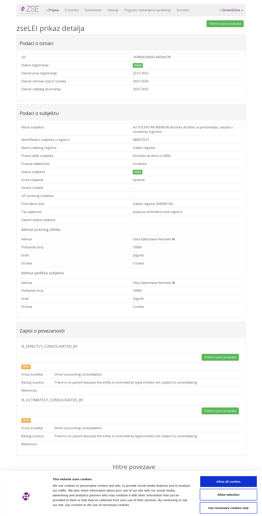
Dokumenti (93, 10)
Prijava (53, 10)
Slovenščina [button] (231, 10)
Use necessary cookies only (228, 489)
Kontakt (183, 10)
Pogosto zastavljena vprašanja (147, 10)
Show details (211, 508)
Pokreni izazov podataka (225, 24)
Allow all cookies (228, 463)
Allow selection (228, 476)
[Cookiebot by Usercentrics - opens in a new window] (26, 508)
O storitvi (72, 10)
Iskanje (113, 10)
